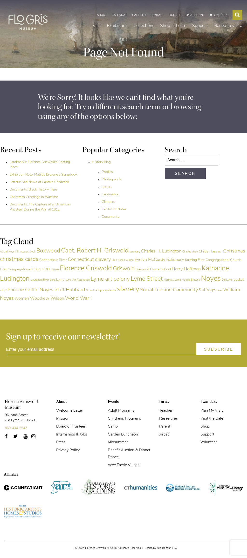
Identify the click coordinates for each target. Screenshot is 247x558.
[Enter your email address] (123, 349)
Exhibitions (117, 20)
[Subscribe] (218, 349)
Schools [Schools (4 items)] (90, 290)
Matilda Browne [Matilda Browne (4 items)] (191, 280)
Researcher (168, 419)
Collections (143, 20)
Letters (107, 187)
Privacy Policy (68, 450)
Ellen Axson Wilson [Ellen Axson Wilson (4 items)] (123, 260)
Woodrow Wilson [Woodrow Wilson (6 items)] (47, 298)
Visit (97, 20)
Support (200, 20)
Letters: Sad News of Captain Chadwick (39, 182)
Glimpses (109, 202)
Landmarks (110, 194)
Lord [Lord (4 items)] (52, 280)
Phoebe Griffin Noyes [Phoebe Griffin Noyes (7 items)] (30, 290)
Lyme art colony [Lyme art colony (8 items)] (110, 279)
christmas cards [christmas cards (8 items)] (19, 259)
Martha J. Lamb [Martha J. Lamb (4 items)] (172, 280)
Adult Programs (121, 411)
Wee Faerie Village (123, 465)
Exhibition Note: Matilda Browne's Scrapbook (43, 175)
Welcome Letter (69, 411)
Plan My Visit (211, 411)
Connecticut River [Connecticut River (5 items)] (53, 260)
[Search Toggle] (237, 5)
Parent (164, 427)
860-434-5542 (16, 428)
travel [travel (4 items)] (219, 290)
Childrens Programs (124, 419)
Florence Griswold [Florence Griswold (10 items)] (86, 268)
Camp (113, 427)
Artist (164, 434)
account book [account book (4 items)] (27, 252)
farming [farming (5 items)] (191, 260)
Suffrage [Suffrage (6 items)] (207, 290)
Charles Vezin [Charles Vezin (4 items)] (190, 252)
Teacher (165, 411)
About (102, 5)
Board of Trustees (71, 427)
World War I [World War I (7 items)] (78, 298)
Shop (165, 20)
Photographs (111, 179)
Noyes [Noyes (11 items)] (211, 278)
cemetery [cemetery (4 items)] (135, 252)
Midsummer (118, 442)
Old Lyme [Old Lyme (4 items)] (227, 280)
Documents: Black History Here (33, 189)
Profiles (107, 172)
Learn (181, 20)
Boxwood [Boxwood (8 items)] (48, 251)
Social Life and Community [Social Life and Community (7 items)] (169, 290)
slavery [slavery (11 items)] (128, 289)
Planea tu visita (227, 20)
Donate (175, 5)
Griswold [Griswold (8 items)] (124, 269)
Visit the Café (211, 419)
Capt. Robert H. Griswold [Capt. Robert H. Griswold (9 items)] (95, 251)
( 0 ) (218, 5)
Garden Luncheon (123, 434)
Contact (157, 5)
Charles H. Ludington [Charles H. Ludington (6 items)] (161, 251)
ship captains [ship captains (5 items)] (106, 290)
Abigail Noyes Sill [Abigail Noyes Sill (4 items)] (9, 252)
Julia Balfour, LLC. (167, 548)
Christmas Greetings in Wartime (34, 197)
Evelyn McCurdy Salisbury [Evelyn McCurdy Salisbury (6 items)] (159, 260)
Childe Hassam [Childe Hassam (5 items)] (210, 251)
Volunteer (208, 442)
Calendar (119, 5)
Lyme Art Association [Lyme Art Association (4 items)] (77, 280)
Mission (62, 419)
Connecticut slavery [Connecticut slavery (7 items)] (89, 259)
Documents (110, 217)
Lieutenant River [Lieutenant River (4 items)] (39, 280)
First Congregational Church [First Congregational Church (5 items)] (219, 260)
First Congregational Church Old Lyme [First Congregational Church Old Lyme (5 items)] (29, 269)
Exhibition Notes (114, 209)
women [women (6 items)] (22, 298)
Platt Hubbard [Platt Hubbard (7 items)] (69, 290)
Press (61, 442)
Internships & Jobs (71, 434)
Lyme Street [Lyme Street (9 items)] (147, 279)
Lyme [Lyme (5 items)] (60, 280)
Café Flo (139, 5)
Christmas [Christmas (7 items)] (234, 251)
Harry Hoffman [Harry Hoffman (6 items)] (186, 269)
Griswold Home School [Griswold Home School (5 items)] (153, 269)
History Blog (101, 162)
